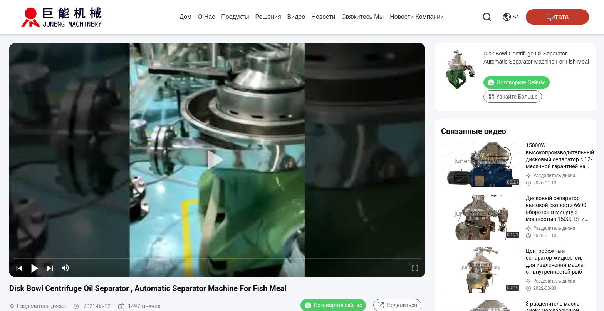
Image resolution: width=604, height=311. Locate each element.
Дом (185, 16)
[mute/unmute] (65, 268)
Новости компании (417, 16)
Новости (323, 16)
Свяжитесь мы (362, 16)
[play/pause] (34, 268)
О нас (206, 16)
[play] (217, 160)
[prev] (19, 268)
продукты (235, 16)
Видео (296, 16)
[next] (50, 268)
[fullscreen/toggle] (415, 268)
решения (268, 16)
